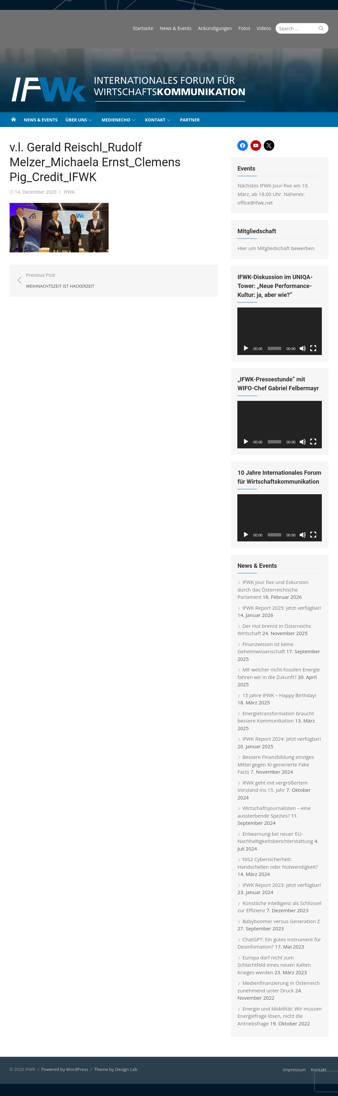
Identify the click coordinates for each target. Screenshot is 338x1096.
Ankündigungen (217, 28)
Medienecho (116, 120)
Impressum (296, 1072)
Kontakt (155, 120)
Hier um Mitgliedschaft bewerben (276, 248)
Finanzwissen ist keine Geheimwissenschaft (266, 650)
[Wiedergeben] (247, 349)
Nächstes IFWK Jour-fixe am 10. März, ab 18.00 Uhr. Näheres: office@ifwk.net (281, 194)
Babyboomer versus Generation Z (282, 923)
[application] (281, 331)
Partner (190, 120)
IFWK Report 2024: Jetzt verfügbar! (282, 741)
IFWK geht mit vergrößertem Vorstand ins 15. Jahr (273, 789)
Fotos (247, 28)
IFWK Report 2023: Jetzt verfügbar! (282, 887)
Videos (266, 28)
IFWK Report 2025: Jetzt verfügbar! (282, 610)
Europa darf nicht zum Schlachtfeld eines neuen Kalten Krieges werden (281, 963)
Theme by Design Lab (113, 1072)
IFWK (67, 192)
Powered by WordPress (62, 1072)
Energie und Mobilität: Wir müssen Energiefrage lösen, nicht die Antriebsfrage (280, 1018)
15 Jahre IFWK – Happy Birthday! (280, 697)
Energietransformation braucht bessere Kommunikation (276, 719)
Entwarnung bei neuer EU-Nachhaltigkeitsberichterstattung (276, 840)
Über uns (76, 120)
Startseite (145, 28)
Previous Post (58, 281)
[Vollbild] (315, 349)
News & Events (178, 28)
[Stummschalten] (305, 349)
